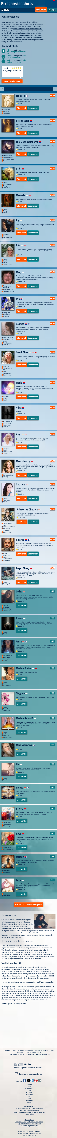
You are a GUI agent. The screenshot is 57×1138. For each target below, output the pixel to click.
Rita (21, 245)
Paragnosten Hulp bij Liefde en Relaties (29, 1131)
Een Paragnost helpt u (29, 1135)
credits (43, 950)
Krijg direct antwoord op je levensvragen (29, 1124)
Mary (20, 272)
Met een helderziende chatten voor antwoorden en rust (29, 1112)
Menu (6, 9)
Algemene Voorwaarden (33, 37)
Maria (20, 383)
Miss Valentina (25, 745)
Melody (21, 857)
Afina (20, 408)
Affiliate (29, 1102)
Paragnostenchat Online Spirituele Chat (29, 1133)
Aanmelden (29, 1100)
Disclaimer (7, 1050)
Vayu (21, 434)
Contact (14, 1050)
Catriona (22, 484)
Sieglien (22, 693)
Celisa (20, 591)
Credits (29, 1090)
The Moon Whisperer (28, 142)
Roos (20, 833)
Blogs (29, 1098)
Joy (19, 220)
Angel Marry (24, 568)
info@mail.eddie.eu (18, 1054)
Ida (19, 764)
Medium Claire (26, 668)
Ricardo (23, 540)
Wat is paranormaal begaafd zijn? (29, 1110)
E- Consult (29, 1092)
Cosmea (23, 324)
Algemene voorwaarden (41, 1050)
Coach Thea (26, 352)
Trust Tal (22, 96)
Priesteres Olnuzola (28, 509)
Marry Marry (24, 461)
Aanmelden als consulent (25, 1050)
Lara (20, 880)
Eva (19, 299)
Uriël (20, 168)
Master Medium (29, 1114)
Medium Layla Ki (26, 718)
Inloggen (51, 10)
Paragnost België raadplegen (29, 1126)
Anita (21, 641)
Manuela (23, 195)
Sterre (21, 808)
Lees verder (33, 108)
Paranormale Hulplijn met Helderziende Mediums (29, 1122)
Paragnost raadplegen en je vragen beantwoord (29, 1108)
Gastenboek (29, 1094)
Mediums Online (29, 1120)
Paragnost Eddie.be (25, 35)
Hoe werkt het (29, 1088)
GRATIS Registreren (12, 81)
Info (29, 1096)
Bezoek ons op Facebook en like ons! (28, 1074)
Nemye (22, 787)
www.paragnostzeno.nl (35, 40)
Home (29, 1086)
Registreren (41, 9)
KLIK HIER (15, 22)
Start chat (21, 108)
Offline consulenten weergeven (28, 904)
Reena (20, 618)
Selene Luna (24, 121)
